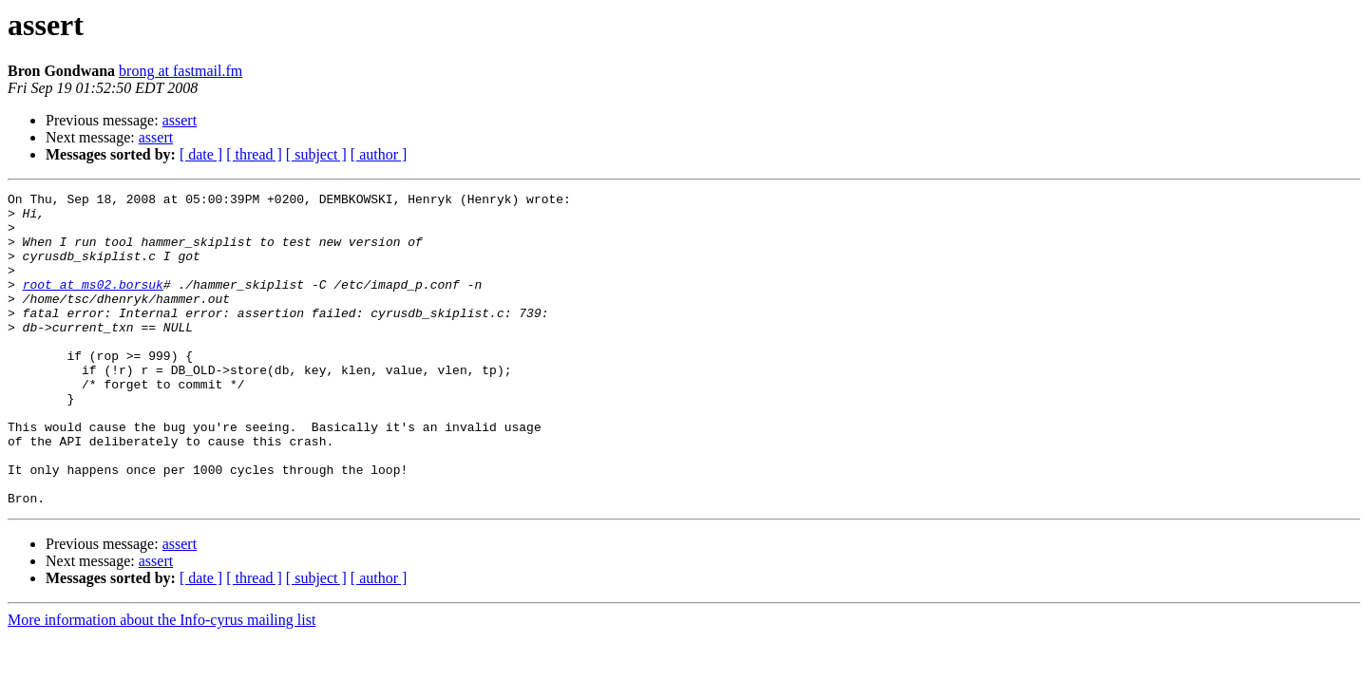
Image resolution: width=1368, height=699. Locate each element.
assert (179, 120)
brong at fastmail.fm (180, 71)
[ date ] (201, 154)
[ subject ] (316, 154)
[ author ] (379, 154)
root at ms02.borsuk (93, 303)
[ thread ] (254, 154)
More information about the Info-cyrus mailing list (161, 682)
